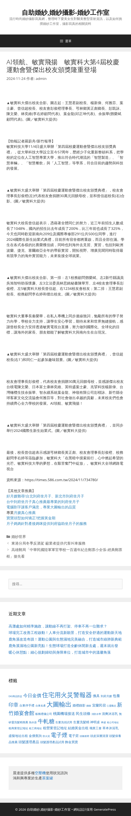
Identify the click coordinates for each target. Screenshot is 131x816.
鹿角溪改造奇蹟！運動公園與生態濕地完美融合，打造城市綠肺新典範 (65, 639)
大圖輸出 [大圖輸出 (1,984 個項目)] (59, 704)
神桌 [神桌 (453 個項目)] (103, 722)
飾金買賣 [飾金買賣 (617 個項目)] (71, 742)
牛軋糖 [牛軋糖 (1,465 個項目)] (46, 721)
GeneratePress (105, 809)
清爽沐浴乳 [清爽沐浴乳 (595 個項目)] (110, 713)
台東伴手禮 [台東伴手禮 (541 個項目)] (26, 705)
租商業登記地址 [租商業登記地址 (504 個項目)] (18, 728)
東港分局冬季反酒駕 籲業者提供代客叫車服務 (48, 543)
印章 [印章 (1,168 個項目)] (13, 704)
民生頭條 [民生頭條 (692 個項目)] (83, 713)
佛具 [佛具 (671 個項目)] (96, 695)
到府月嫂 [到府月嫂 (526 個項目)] (106, 696)
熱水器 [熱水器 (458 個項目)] (33, 722)
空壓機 (40, 772)
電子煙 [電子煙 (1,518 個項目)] (59, 735)
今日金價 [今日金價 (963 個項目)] (32, 695)
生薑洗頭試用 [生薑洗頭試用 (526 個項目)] (63, 722)
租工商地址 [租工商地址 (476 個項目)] (35, 728)
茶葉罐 (47, 778)
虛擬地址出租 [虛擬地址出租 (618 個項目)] (18, 736)
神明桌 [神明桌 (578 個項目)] (95, 722)
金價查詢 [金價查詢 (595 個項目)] (35, 736)
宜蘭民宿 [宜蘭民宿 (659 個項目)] (99, 705)
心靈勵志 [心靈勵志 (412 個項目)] (111, 705)
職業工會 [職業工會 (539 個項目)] (96, 728)
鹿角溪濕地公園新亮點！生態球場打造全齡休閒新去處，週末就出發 (63, 645)
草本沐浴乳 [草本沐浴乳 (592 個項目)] (110, 728)
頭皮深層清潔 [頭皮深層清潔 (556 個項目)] (99, 736)
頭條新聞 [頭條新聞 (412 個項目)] (84, 736)
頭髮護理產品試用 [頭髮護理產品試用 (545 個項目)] (52, 742)
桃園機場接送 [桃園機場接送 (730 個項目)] (64, 713)
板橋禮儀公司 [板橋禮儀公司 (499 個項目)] (43, 714)
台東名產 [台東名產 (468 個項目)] (40, 705)
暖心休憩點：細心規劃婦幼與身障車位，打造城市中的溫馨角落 (60, 652)
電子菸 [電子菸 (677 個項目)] (74, 735)
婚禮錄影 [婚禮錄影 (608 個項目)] (79, 705)
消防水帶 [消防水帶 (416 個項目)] (96, 714)
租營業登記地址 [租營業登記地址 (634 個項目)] (55, 728)
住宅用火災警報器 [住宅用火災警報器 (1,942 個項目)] (67, 694)
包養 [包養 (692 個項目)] (116, 695)
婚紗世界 (18, 536)
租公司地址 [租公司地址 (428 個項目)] (113, 722)
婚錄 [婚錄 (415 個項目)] (88, 705)
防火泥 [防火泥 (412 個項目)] (46, 736)
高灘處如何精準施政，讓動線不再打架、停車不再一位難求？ (58, 626)
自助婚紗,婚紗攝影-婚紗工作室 (65, 12)
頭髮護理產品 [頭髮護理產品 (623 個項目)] (28, 742)
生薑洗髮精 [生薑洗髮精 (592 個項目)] (81, 722)
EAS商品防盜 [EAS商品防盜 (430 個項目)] (15, 696)
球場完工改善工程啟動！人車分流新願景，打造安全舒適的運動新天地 (65, 632)
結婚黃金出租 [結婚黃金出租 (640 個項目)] (78, 728)
